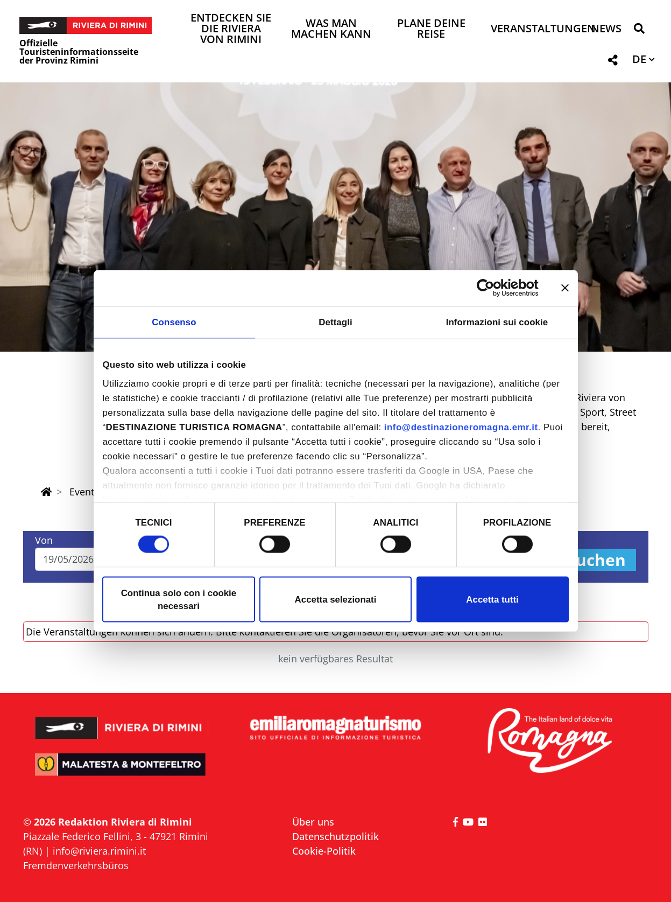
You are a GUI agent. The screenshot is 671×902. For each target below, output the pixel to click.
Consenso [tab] (174, 322)
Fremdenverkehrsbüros (76, 865)
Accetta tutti (492, 599)
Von (44, 540)
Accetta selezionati (336, 599)
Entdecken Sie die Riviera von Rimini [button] (230, 29)
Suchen (596, 560)
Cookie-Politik (324, 850)
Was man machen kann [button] (331, 29)
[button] (639, 30)
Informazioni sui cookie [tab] (497, 322)
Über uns (313, 821)
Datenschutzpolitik (335, 836)
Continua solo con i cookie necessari (179, 599)
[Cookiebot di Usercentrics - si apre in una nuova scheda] (491, 288)
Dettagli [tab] (335, 322)
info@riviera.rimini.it (99, 850)
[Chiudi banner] (565, 288)
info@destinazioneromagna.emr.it (461, 427)
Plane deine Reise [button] (431, 29)
